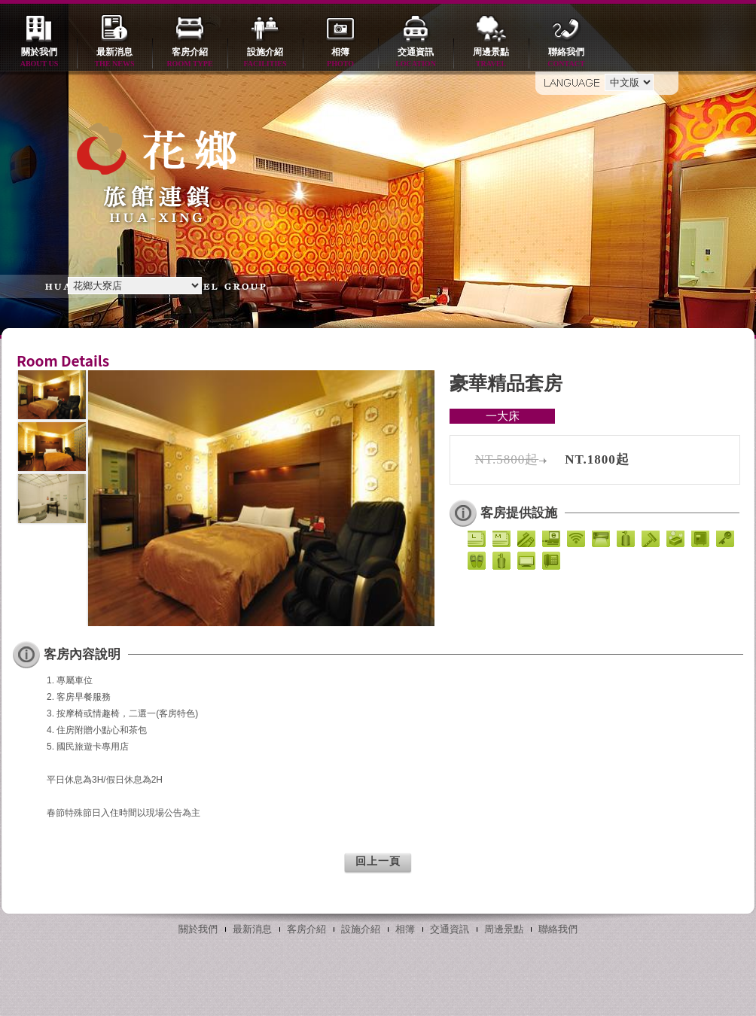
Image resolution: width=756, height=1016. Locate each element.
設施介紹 (265, 58)
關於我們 (39, 58)
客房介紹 (189, 58)
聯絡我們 (566, 58)
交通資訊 (415, 58)
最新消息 (114, 58)
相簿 (340, 58)
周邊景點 (491, 58)
